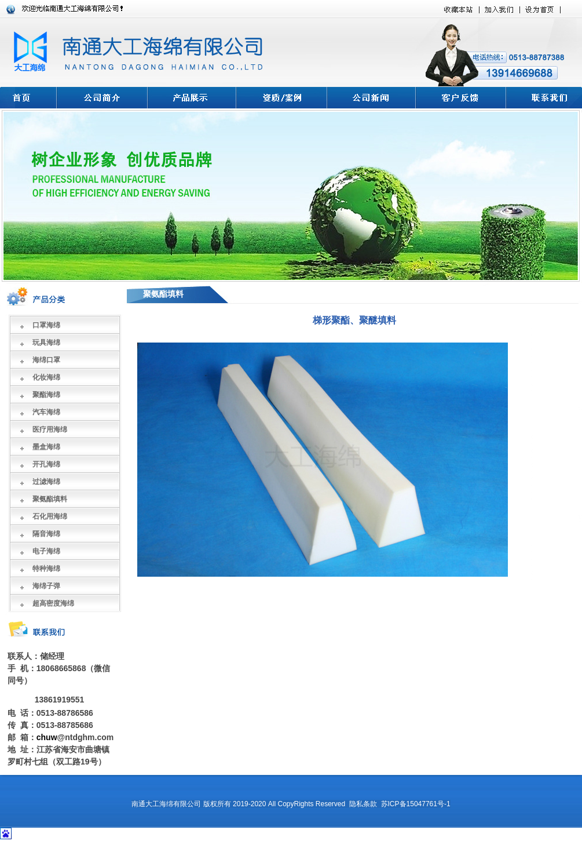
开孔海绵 (46, 464)
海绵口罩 (46, 360)
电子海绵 (46, 551)
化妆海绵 (46, 377)
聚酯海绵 (46, 395)
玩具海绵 (46, 342)
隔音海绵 (46, 534)
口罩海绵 (46, 325)
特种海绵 (46, 569)
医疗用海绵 (49, 429)
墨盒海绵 (46, 447)
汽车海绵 (46, 412)
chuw (46, 737)
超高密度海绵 (53, 603)
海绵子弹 (46, 586)
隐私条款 (363, 804)
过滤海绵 (46, 482)
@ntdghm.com (85, 737)
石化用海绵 (49, 516)
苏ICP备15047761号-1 (416, 804)
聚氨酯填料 (49, 499)
